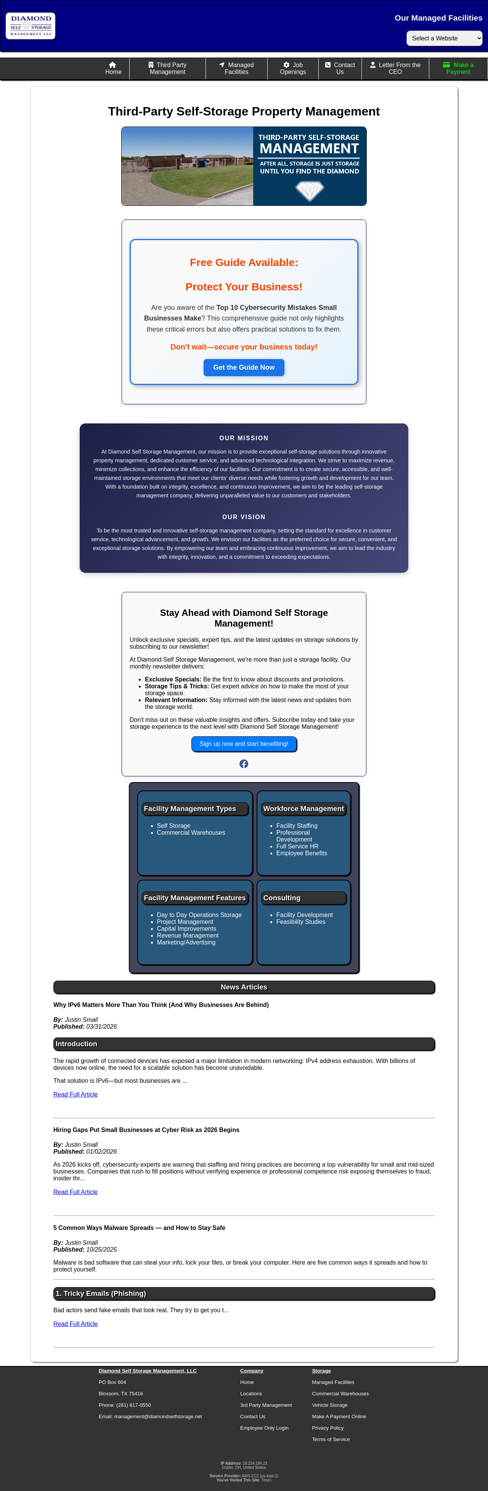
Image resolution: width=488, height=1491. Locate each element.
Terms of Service (331, 1439)
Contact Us (252, 1416)
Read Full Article (75, 1094)
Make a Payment (460, 68)
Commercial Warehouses (340, 1393)
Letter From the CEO (400, 68)
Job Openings (293, 68)
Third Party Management (168, 68)
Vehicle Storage (329, 1405)
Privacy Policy (328, 1428)
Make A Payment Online (339, 1416)
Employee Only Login (264, 1428)
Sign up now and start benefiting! (243, 744)
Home (113, 72)
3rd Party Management (266, 1405)
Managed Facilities (239, 68)
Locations (251, 1393)
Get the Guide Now (243, 367)
